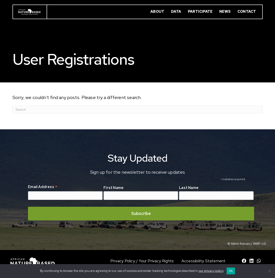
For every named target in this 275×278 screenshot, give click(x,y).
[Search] (138, 109)
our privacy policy (211, 271)
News (225, 11)
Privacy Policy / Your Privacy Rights (142, 260)
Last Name (189, 187)
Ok (231, 271)
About (157, 11)
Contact (246, 11)
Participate (200, 11)
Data (176, 11)
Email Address (42, 187)
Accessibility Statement (204, 260)
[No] (269, 271)
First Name (113, 187)
